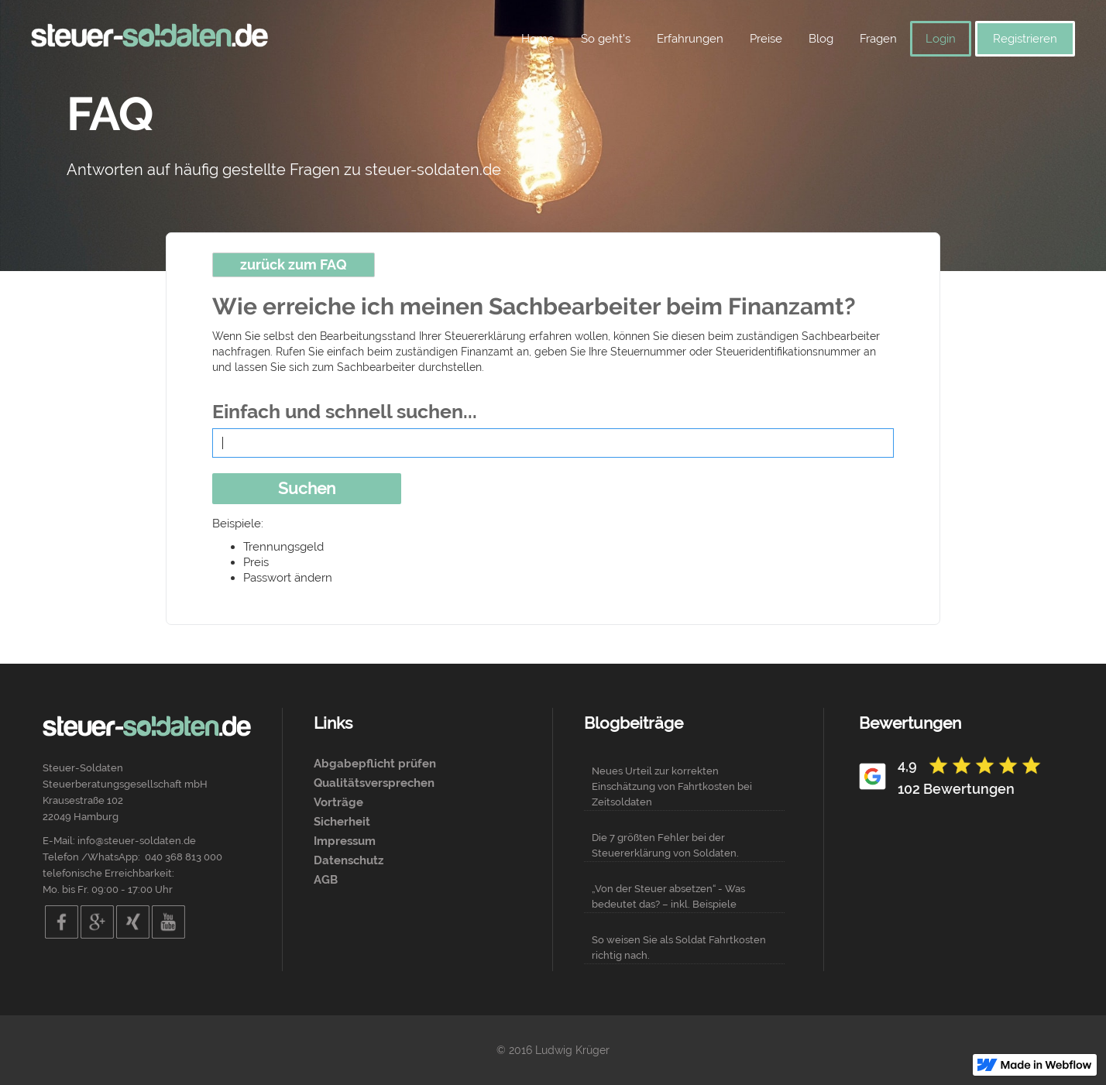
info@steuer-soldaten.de (136, 840)
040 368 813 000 (183, 857)
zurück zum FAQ (293, 264)
